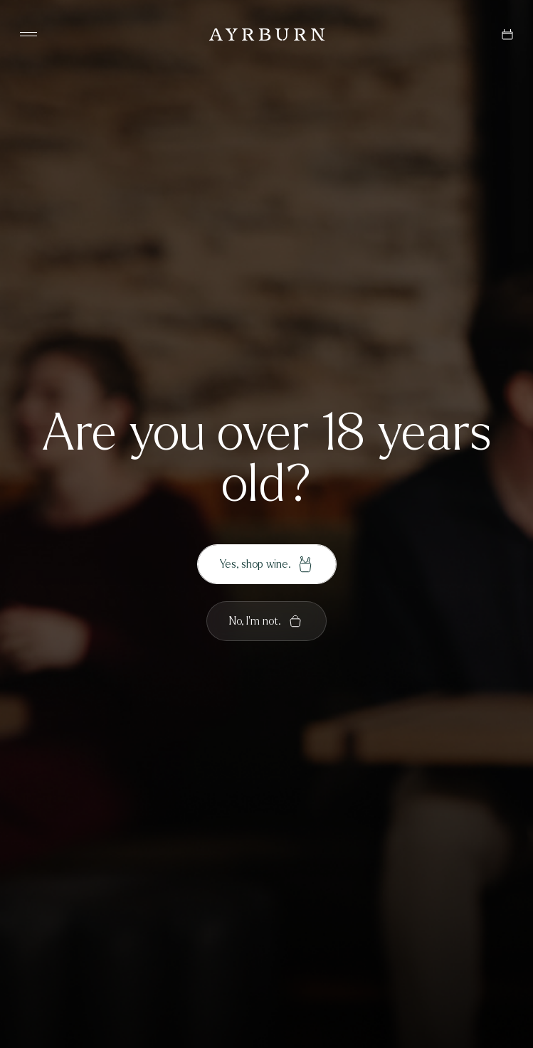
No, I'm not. (266, 621)
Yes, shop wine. (267, 564)
